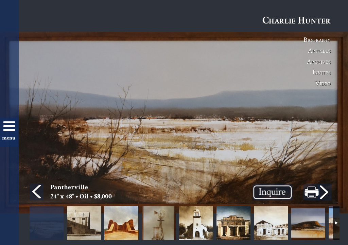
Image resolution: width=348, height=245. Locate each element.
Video (323, 83)
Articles (319, 50)
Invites (321, 72)
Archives (319, 61)
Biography (317, 39)
